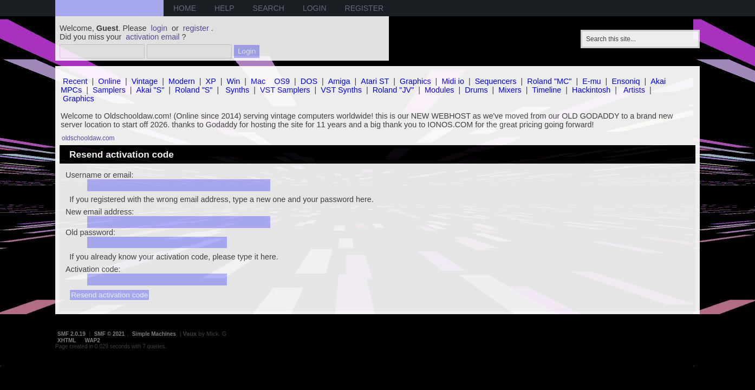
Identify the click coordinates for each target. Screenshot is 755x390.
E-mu (591, 81)
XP (211, 81)
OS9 (282, 81)
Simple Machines (154, 334)
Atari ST (375, 81)
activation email (152, 36)
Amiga (339, 81)
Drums (476, 90)
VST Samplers (285, 90)
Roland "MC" (549, 81)
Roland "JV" (393, 90)
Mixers (509, 90)
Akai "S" (150, 90)
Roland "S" (193, 90)
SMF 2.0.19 (71, 334)
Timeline (546, 90)
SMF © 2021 (109, 334)
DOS (309, 81)
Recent (75, 81)
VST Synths (341, 90)
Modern (181, 81)
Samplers (109, 90)
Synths (237, 90)
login (159, 28)
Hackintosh (591, 90)
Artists (634, 90)
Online (109, 81)
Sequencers (496, 81)
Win (233, 81)
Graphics (415, 81)
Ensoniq (625, 81)
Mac (258, 81)
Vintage (145, 81)
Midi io (452, 81)
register (196, 28)
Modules (439, 90)
